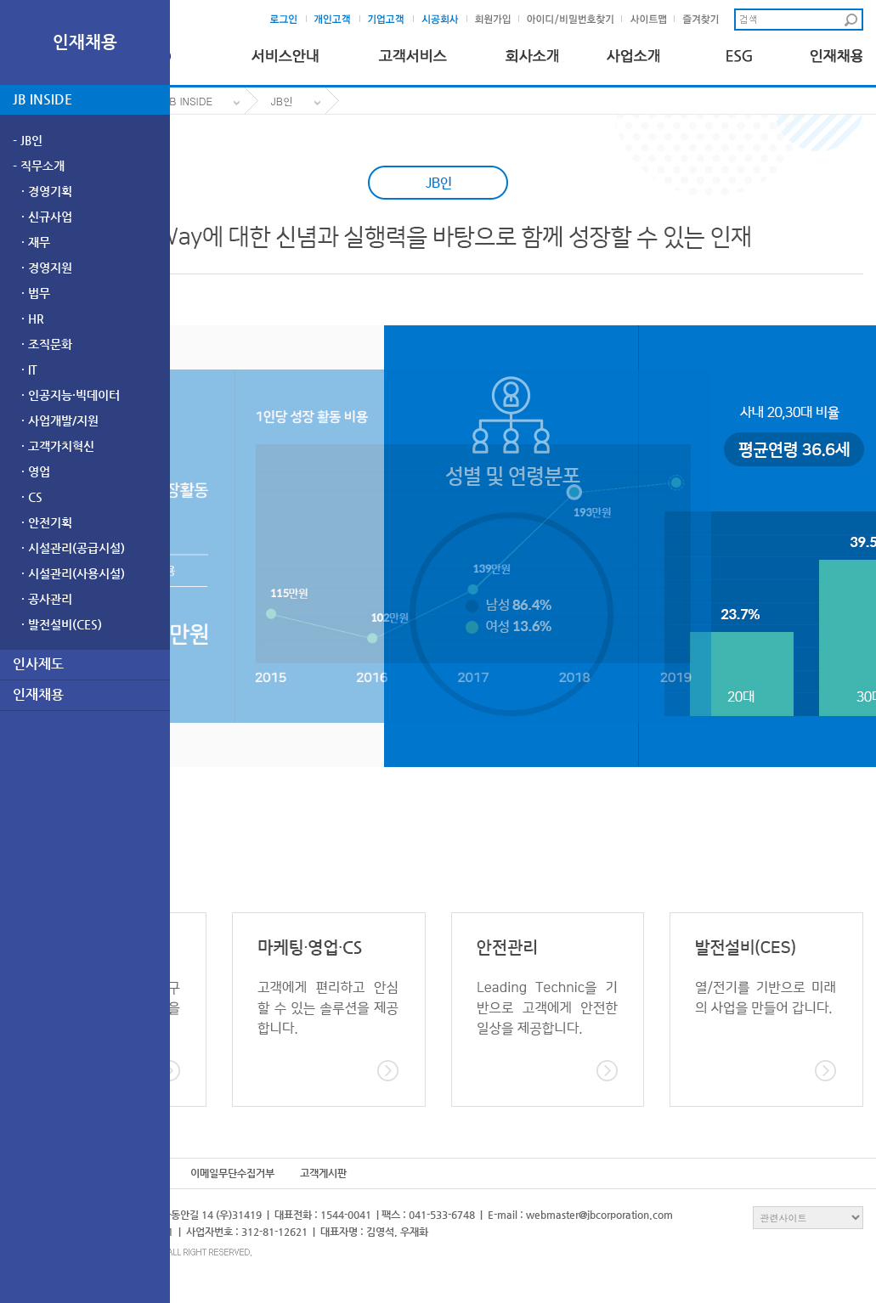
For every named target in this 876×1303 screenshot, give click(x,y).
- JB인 (27, 140)
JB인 (282, 100)
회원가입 (497, 19)
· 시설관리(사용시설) (73, 573)
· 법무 (35, 293)
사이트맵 (652, 19)
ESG (735, 52)
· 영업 (35, 471)
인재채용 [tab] (38, 694)
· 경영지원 (46, 267)
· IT (29, 369)
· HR (32, 318)
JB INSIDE (188, 100)
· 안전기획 (46, 522)
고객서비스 (412, 52)
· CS (31, 497)
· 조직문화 (46, 344)
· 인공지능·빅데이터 (70, 395)
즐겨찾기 (705, 19)
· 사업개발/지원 (60, 420)
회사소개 (532, 52)
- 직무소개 (39, 165)
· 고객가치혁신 (57, 446)
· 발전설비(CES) (61, 624)
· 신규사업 (46, 216)
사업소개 (633, 52)
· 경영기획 (46, 191)
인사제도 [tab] (38, 664)
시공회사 (445, 19)
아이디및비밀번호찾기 (571, 19)
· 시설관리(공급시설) (73, 548)
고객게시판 (323, 1173)
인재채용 (836, 52)
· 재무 (35, 242)
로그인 (289, 19)
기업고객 (391, 19)
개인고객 (338, 19)
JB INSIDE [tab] (42, 99)
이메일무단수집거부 (232, 1173)
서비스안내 (285, 52)
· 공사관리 (46, 599)
